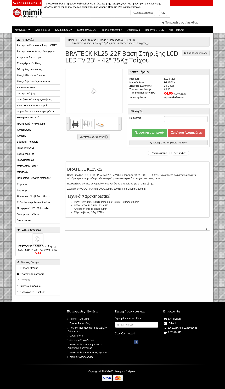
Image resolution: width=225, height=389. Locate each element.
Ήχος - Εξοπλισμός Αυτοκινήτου (34, 81)
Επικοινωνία (133, 29)
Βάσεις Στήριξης (88, 40)
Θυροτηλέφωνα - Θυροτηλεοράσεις (35, 111)
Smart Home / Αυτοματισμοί (32, 105)
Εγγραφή (23, 280)
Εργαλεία (22, 184)
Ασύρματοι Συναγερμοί (29, 57)
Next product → (181, 153)
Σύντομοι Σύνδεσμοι (30, 286)
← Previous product (158, 153)
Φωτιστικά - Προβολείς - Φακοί (33, 196)
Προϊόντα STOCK (154, 29)
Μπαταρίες (23, 172)
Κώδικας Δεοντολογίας (80, 357)
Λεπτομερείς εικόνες (94, 136)
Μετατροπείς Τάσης (27, 166)
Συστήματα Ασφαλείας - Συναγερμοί (36, 51)
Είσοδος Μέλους (27, 268)
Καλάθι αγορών (63, 29)
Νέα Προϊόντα (176, 29)
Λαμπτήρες (23, 190)
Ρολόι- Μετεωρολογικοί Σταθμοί (33, 202)
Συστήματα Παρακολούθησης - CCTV (37, 45)
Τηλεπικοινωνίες (25, 147)
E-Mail (170, 323)
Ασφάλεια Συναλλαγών (81, 340)
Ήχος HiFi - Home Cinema (31, 75)
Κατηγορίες (20, 29)
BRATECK (169, 82)
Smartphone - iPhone (28, 214)
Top (207, 229)
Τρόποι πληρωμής (86, 29)
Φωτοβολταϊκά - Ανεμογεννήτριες (34, 99)
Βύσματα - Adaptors (27, 141)
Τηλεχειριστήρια (25, 160)
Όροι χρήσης (75, 335)
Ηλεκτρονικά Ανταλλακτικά (31, 123)
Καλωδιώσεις (24, 129)
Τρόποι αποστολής (112, 29)
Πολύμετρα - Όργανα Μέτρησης (34, 178)
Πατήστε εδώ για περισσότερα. (124, 7)
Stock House (24, 220)
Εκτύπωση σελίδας (195, 53)
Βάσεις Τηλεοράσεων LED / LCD (118, 40)
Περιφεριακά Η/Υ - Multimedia (33, 208)
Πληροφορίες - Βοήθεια (32, 292)
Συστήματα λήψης (26, 93)
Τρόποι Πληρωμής (78, 318)
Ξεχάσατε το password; (31, 274)
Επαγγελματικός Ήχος (29, 63)
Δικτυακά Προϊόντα (27, 87)
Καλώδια (21, 135)
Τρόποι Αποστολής (79, 323)
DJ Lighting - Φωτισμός (29, 69)
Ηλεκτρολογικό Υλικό (28, 117)
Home (71, 40)
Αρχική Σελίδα (42, 29)
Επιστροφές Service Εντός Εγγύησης (88, 352)
